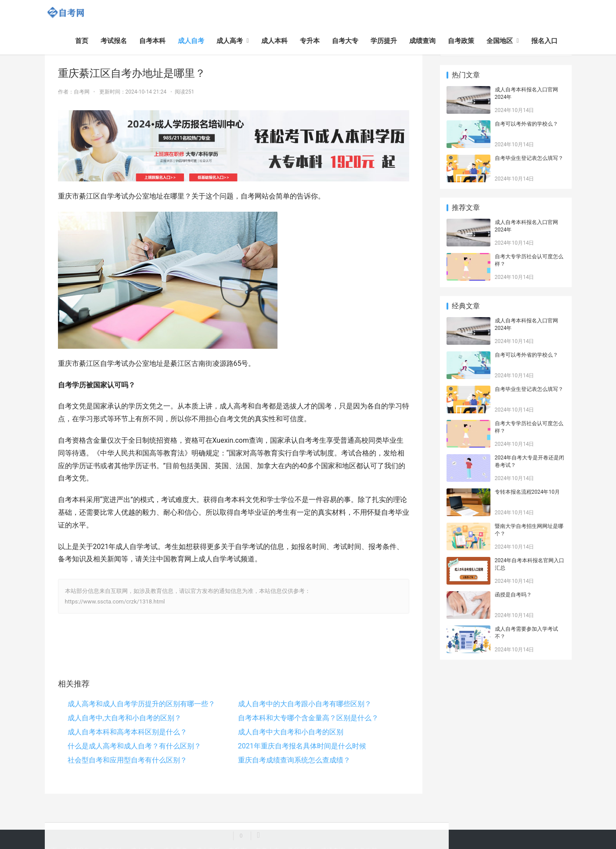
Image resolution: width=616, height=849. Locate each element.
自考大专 (345, 41)
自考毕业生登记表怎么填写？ (529, 158)
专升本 (310, 41)
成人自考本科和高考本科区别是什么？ (127, 732)
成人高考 (229, 41)
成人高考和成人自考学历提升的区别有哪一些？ (141, 704)
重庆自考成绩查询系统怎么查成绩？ (294, 760)
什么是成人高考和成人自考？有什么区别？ (134, 746)
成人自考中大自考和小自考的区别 (290, 732)
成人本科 (274, 41)
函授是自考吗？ (513, 595)
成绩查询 (422, 41)
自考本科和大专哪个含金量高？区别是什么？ (308, 718)
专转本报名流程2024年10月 (527, 492)
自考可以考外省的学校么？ (526, 124)
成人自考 (191, 41)
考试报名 (114, 41)
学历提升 (384, 41)
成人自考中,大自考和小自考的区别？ (124, 718)
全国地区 (499, 41)
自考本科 (152, 41)
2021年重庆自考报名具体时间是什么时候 (302, 746)
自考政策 (461, 41)
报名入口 (544, 41)
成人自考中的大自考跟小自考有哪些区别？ (304, 704)
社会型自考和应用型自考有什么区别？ (127, 760)
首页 (81, 41)
